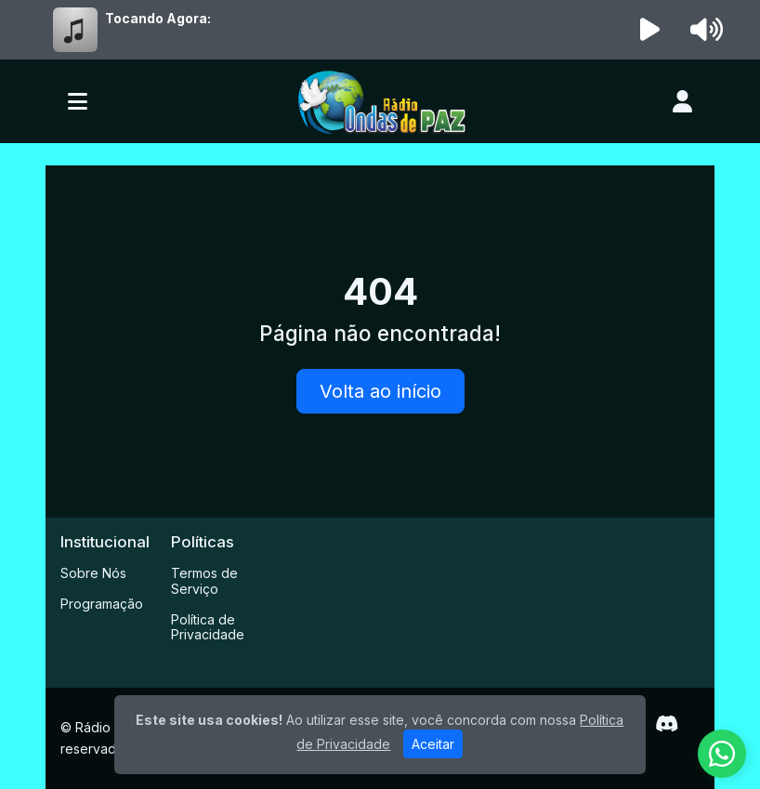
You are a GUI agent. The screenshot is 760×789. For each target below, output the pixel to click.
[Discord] (666, 724)
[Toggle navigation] (77, 101)
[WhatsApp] (722, 754)
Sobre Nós (93, 573)
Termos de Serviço (204, 581)
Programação (101, 603)
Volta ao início (380, 391)
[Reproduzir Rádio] (650, 29)
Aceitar (433, 744)
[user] (682, 101)
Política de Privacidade (207, 627)
